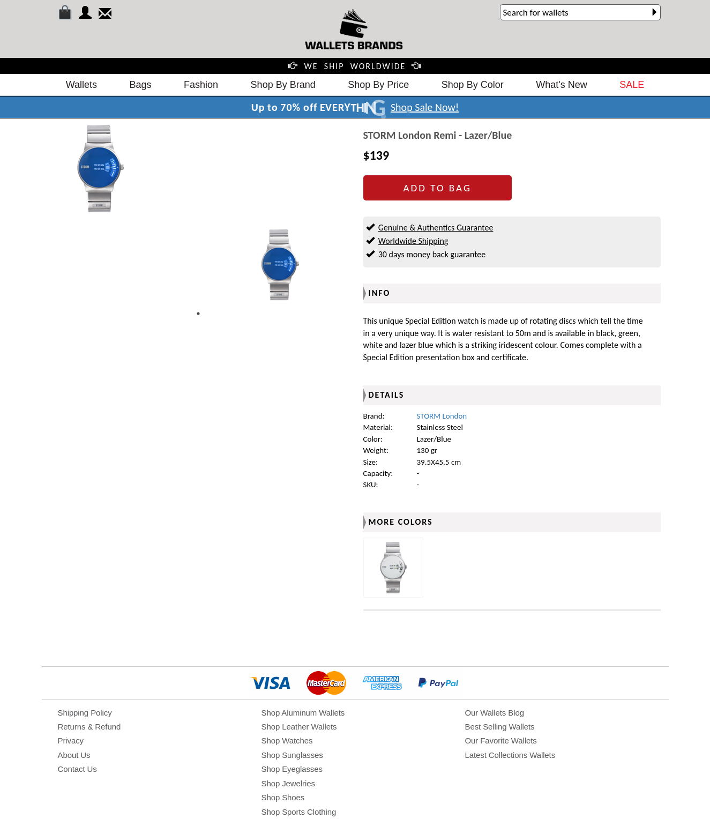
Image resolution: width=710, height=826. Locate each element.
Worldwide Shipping (413, 241)
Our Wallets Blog (494, 712)
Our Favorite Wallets (501, 740)
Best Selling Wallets (500, 726)
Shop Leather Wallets (299, 726)
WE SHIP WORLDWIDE (355, 66)
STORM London (442, 416)
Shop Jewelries (288, 783)
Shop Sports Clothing (299, 811)
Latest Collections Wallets (510, 755)
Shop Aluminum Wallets (303, 712)
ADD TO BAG (437, 188)
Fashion (201, 84)
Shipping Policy (85, 712)
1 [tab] (198, 313)
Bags (141, 84)
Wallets (81, 84)
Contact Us (77, 768)
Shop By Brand (283, 84)
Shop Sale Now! (425, 107)
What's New (561, 84)
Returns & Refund (89, 726)
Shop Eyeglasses (292, 768)
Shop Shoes (283, 797)
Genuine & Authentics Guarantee (436, 227)
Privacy (71, 740)
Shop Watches (287, 740)
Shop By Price (378, 84)
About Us (74, 755)
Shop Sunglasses (292, 755)
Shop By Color (473, 84)
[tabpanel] (279, 265)
